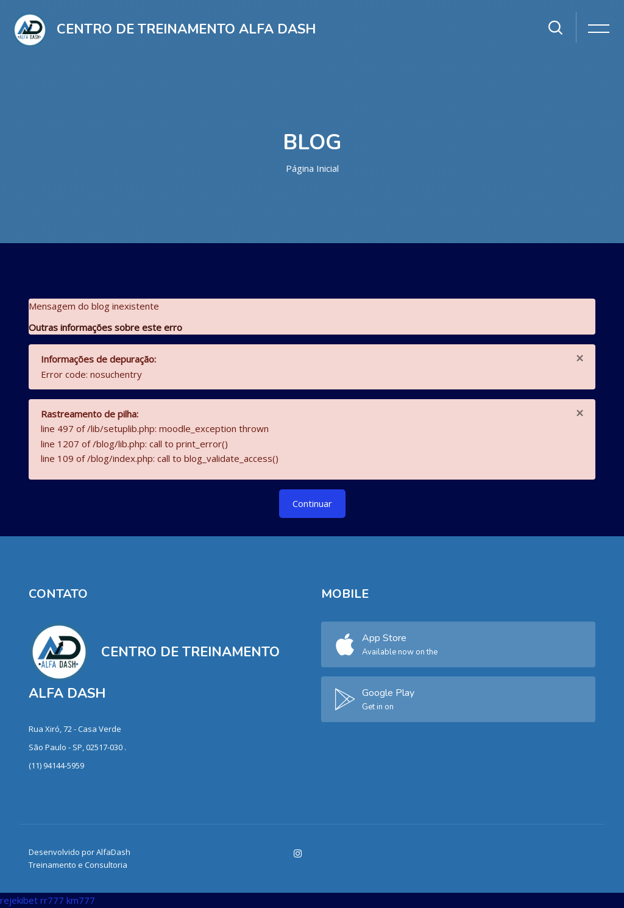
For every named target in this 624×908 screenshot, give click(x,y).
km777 (80, 900)
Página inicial (312, 168)
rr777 (52, 900)
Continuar (312, 503)
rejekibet (19, 900)
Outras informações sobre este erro (105, 327)
